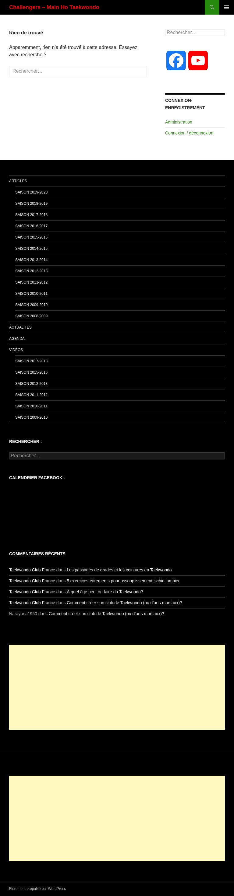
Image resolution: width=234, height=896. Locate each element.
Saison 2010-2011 (31, 293)
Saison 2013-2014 (31, 260)
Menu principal (226, 7)
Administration (178, 122)
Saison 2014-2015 (31, 248)
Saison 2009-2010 (31, 305)
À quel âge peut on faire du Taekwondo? (105, 591)
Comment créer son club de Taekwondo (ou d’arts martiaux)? (124, 602)
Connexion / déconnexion (189, 133)
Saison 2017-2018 (31, 215)
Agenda (17, 338)
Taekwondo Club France (32, 569)
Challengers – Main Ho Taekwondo (54, 7)
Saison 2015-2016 (31, 237)
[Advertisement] (117, 687)
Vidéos (16, 350)
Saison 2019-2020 (31, 192)
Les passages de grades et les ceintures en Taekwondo (119, 569)
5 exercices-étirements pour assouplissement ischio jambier (123, 580)
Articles (18, 181)
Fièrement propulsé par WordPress (37, 889)
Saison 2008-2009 (31, 316)
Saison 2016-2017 (31, 226)
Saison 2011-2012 (31, 282)
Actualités (20, 327)
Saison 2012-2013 (31, 271)
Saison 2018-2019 (31, 203)
